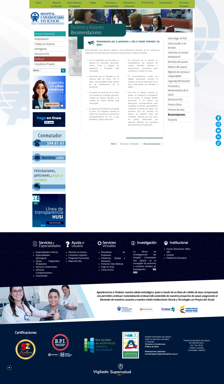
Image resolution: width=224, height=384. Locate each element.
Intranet (170, 255)
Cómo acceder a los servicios (177, 45)
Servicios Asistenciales (46, 267)
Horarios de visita (176, 109)
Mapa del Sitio (75, 261)
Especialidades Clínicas (47, 252)
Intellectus (39, 59)
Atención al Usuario (77, 252)
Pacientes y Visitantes (129, 144)
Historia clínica (175, 104)
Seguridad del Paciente (179, 81)
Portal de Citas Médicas (112, 264)
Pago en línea (107, 267)
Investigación (40, 49)
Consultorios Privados (44, 64)
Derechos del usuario (178, 62)
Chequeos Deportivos (44, 34)
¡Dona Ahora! (107, 270)
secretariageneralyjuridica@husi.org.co (161, 354)
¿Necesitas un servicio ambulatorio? (178, 54)
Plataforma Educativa (177, 258)
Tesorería (172, 120)
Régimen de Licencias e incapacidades (179, 74)
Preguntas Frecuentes (78, 258)
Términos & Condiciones (155, 344)
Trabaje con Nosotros (44, 44)
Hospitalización (41, 39)
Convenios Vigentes (77, 255)
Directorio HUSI (41, 54)
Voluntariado (41, 276)
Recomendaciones (152, 144)
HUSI (113, 144)
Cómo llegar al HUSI (177, 38)
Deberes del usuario (177, 67)
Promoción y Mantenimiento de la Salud (178, 90)
